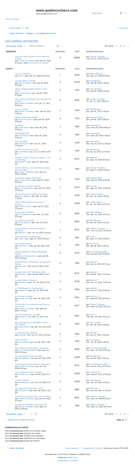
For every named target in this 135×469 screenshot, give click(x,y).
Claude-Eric (23, 374)
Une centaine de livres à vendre (28, 372)
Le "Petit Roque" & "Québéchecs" (29, 288)
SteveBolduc (95, 81)
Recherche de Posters (24, 212)
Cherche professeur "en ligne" (28, 314)
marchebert (94, 125)
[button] (128, 46)
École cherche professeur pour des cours (32, 364)
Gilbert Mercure (96, 74)
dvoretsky (19, 125)
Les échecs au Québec (39, 63)
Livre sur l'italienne (23, 74)
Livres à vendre (21, 109)
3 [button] (124, 46)
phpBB (59, 454)
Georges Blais (24, 180)
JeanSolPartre (24, 214)
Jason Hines (23, 327)
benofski (21, 335)
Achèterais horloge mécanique (28, 178)
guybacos (22, 317)
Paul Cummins (24, 83)
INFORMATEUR (22, 133)
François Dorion (25, 119)
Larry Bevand (24, 93)
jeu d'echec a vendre (24, 296)
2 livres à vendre (22, 380)
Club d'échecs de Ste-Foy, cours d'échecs (33, 396)
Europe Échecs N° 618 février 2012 (30, 272)
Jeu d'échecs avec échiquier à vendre (31, 194)
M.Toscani (22, 390)
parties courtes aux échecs (26, 117)
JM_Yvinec (23, 246)
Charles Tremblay (25, 61)
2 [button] (120, 46)
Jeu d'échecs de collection (26, 333)
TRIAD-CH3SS (24, 206)
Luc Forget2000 (25, 188)
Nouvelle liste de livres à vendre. (29, 356)
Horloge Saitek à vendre (25, 81)
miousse (93, 186)
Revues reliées (21, 141)
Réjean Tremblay (25, 407)
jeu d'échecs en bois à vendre (27, 186)
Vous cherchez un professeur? (28, 236)
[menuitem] (25, 28)
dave (20, 76)
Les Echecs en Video (99, 364)
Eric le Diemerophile (27, 256)
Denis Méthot (24, 196)
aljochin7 (22, 162)
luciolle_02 (22, 298)
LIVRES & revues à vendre (26, 150)
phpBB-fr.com (72, 457)
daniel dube (23, 127)
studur (21, 239)
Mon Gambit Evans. (23, 244)
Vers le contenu (12, 19)
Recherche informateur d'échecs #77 (30, 404)
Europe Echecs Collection (26, 280)
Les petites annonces (21, 41)
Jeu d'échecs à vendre (24, 220)
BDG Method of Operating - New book (31, 348)
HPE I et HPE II (21, 340)
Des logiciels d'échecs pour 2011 (29, 388)
